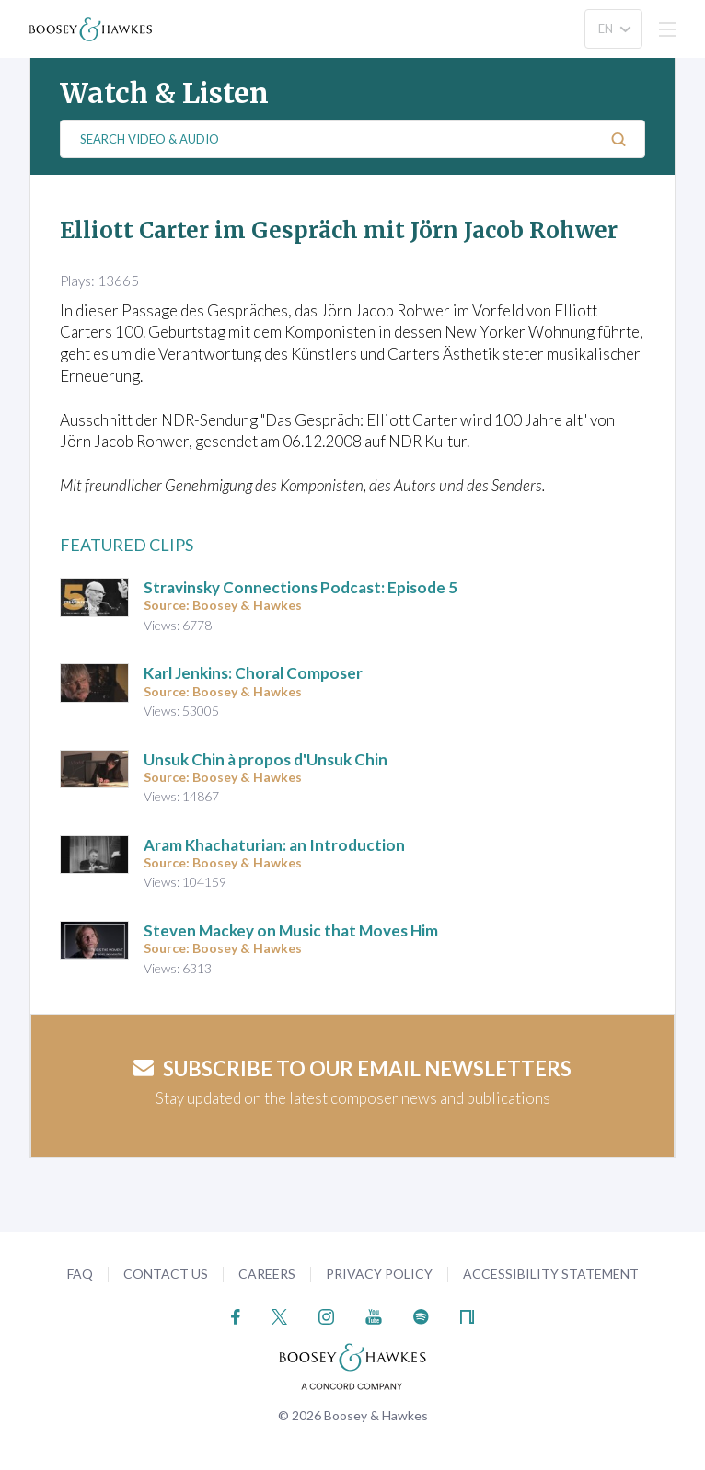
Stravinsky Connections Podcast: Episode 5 (300, 587)
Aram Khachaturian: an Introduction (274, 845)
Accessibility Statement (551, 1273)
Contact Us (165, 1273)
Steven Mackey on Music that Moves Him (291, 930)
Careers (266, 1273)
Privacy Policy (379, 1273)
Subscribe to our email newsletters (352, 1068)
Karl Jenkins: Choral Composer (253, 673)
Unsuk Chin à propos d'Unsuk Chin (265, 759)
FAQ (80, 1273)
